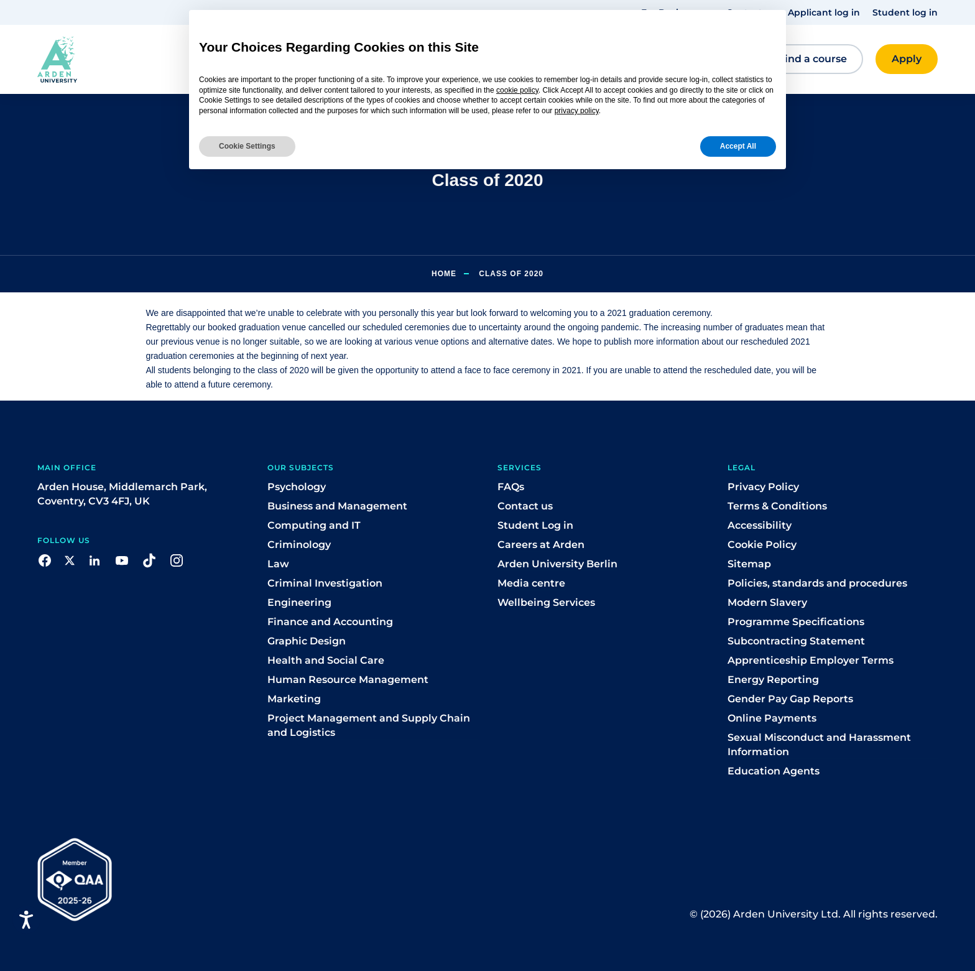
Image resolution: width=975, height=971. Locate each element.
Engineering (299, 602)
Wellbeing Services (546, 602)
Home (444, 273)
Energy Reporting (773, 679)
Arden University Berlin (557, 564)
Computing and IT (314, 525)
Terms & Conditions (777, 506)
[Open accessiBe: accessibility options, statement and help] (26, 920)
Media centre (531, 583)
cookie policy (517, 90)
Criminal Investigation (324, 583)
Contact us (525, 506)
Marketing (294, 699)
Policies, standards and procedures (817, 583)
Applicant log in (824, 12)
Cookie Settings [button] (247, 146)
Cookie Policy (762, 545)
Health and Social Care (325, 660)
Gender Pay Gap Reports (790, 699)
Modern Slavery (767, 602)
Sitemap (749, 564)
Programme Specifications (796, 622)
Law (278, 564)
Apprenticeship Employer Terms (811, 660)
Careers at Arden (541, 545)
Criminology (299, 545)
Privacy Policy (763, 487)
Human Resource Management (347, 679)
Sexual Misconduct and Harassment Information (819, 745)
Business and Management (337, 506)
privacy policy (577, 110)
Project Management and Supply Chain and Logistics (368, 725)
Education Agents (774, 771)
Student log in (905, 12)
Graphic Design (306, 641)
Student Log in (535, 525)
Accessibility (760, 525)
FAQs (510, 487)
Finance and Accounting (330, 622)
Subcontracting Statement (796, 641)
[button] (111, 59)
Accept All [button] (738, 146)
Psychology (296, 487)
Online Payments (772, 718)
